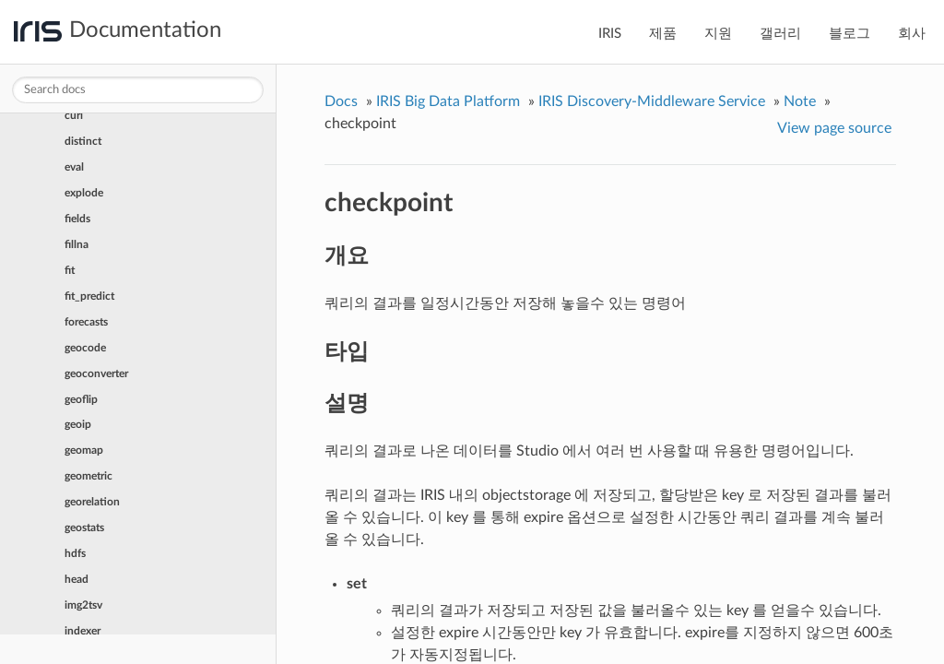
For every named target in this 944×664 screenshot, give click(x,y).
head (76, 579)
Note (800, 101)
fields (77, 218)
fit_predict (89, 296)
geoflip (81, 399)
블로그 (849, 34)
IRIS (609, 34)
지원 (718, 34)
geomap (84, 450)
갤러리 (780, 34)
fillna (76, 244)
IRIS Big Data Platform (448, 101)
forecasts (86, 321)
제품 (663, 34)
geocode (85, 347)
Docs (341, 101)
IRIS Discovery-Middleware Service (651, 101)
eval (74, 166)
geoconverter (96, 373)
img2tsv (83, 605)
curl (74, 115)
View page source (834, 128)
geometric (88, 475)
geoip (78, 424)
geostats (84, 527)
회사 (912, 34)
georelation (92, 501)
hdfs (75, 553)
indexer (82, 630)
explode (84, 192)
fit (70, 270)
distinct (83, 141)
